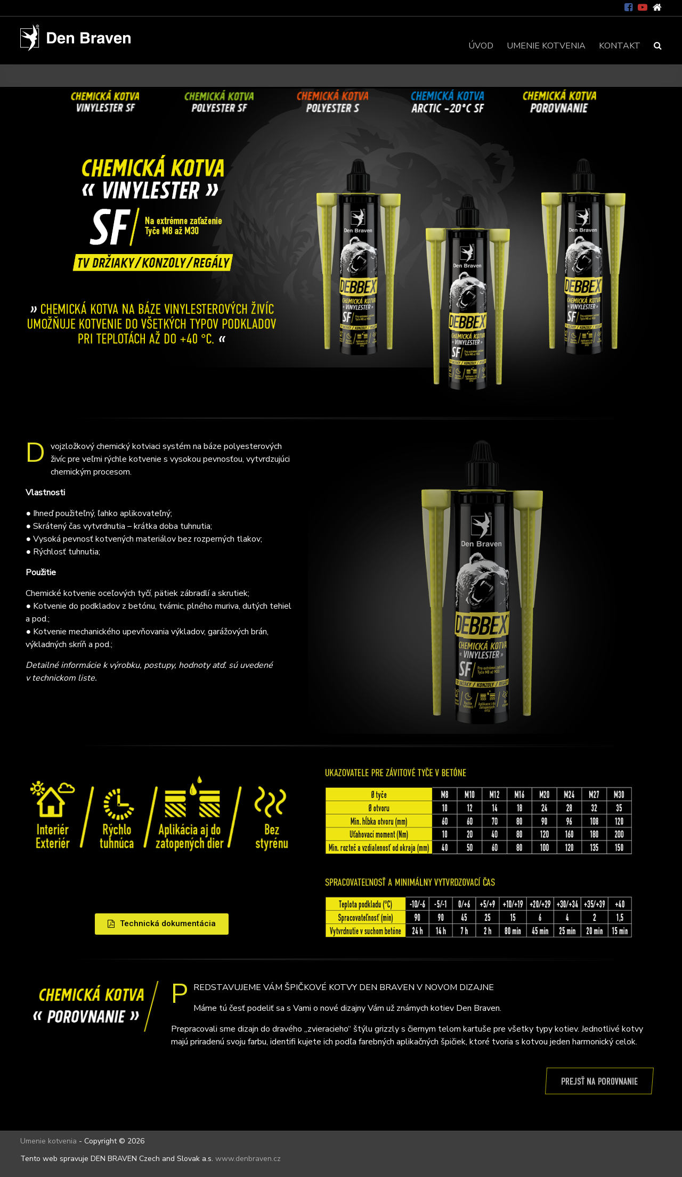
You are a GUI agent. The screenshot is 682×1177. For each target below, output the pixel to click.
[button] (162, 924)
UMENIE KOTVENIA (546, 46)
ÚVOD (480, 46)
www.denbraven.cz (248, 1159)
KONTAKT (619, 46)
